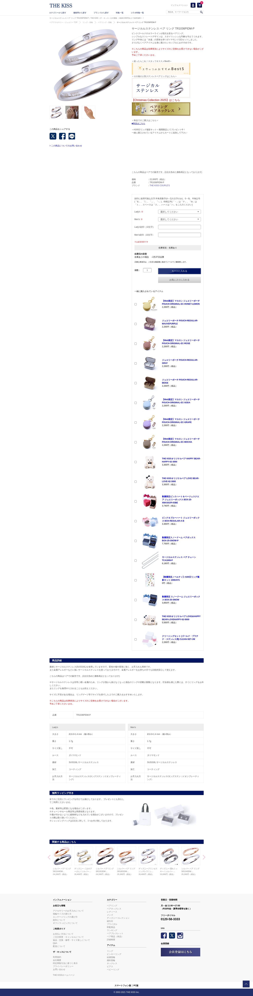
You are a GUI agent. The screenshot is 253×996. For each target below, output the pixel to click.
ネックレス (112, 963)
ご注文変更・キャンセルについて (68, 937)
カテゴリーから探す (57, 13)
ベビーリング (113, 969)
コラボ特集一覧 (137, 13)
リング (110, 951)
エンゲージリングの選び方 (65, 917)
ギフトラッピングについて (65, 923)
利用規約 (57, 957)
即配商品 (111, 927)
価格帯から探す (80, 13)
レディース (112, 912)
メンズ (110, 915)
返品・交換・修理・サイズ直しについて (71, 940)
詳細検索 (111, 939)
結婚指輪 (111, 957)
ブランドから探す (101, 13)
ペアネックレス (114, 909)
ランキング (112, 930)
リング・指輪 (88, 22)
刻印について (59, 920)
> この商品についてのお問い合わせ (66, 146)
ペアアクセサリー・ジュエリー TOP (63, 22)
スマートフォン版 (123, 985)
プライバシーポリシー (63, 966)
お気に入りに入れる (179, 279)
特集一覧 (120, 13)
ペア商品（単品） (115, 936)
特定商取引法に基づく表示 (65, 963)
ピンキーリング (114, 954)
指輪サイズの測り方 (62, 914)
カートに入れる (179, 271)
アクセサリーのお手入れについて (68, 911)
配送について (59, 946)
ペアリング (112, 905)
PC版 (135, 985)
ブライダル (112, 924)
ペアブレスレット (115, 933)
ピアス (110, 966)
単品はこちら (139, 123)
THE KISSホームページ (64, 975)
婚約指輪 (111, 960)
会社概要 (57, 960)
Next (204, 857)
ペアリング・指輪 (105, 22)
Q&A (55, 943)
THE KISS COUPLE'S (160, 185)
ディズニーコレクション (118, 918)
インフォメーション (179, 5)
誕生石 (110, 921)
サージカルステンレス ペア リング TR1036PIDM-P (136, 22)
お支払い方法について (63, 934)
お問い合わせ (59, 969)
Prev (49, 857)
